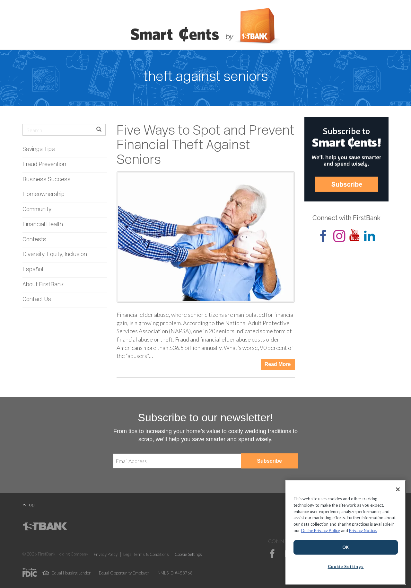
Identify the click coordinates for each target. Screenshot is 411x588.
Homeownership (43, 195)
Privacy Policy (106, 554)
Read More (278, 364)
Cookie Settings (188, 554)
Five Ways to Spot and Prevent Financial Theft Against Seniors (205, 146)
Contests (34, 240)
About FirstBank (43, 285)
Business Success (46, 180)
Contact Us (36, 300)
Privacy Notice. (363, 530)
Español (32, 270)
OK (345, 547)
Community (36, 210)
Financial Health (42, 225)
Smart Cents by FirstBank (205, 27)
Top (28, 504)
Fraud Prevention (44, 165)
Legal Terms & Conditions (146, 554)
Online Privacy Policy (320, 530)
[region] (345, 532)
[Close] (398, 489)
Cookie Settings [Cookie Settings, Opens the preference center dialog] (346, 566)
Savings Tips (38, 150)
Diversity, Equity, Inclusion (54, 255)
